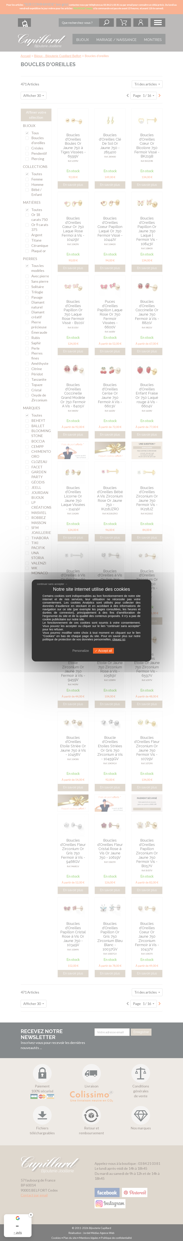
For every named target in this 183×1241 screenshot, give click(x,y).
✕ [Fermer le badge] (31, 1214)
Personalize (80, 650)
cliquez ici (118, 639)
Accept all (103, 650)
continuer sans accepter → (52, 584)
